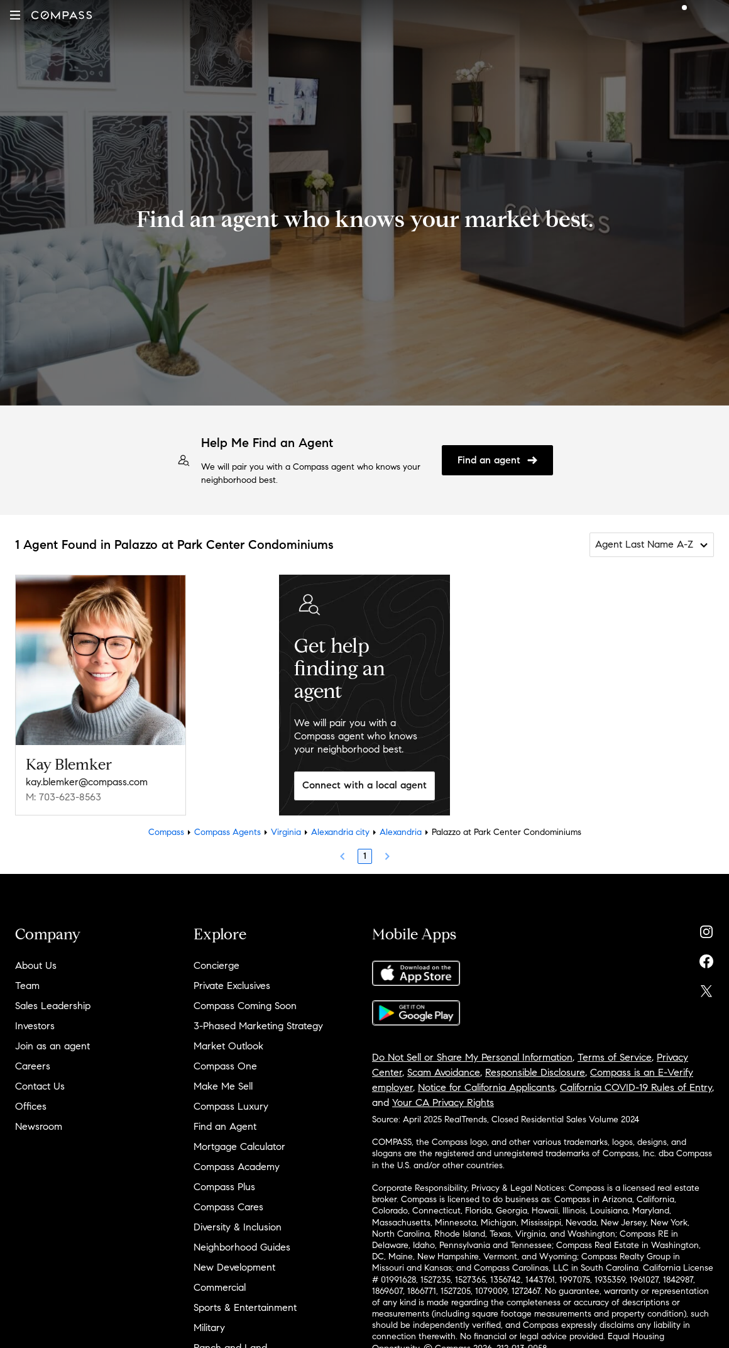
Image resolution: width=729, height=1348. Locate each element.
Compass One (225, 1066)
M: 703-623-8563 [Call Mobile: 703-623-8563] (63, 797)
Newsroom (38, 1126)
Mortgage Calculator (239, 1146)
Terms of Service (615, 1057)
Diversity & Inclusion (238, 1227)
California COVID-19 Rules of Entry (636, 1087)
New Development (234, 1267)
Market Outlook (228, 1046)
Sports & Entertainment (245, 1307)
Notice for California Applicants (486, 1087)
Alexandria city (340, 832)
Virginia (286, 832)
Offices (31, 1106)
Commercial (220, 1287)
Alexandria (401, 832)
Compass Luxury (231, 1106)
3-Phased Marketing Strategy (258, 1026)
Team (27, 986)
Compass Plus (224, 1187)
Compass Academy (237, 1167)
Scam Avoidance (443, 1072)
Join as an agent (52, 1046)
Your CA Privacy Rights (443, 1102)
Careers (32, 1066)
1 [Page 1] (364, 856)
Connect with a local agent (364, 785)
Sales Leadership (52, 1006)
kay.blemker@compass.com (87, 782)
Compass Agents (227, 832)
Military (209, 1328)
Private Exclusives (232, 986)
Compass (166, 832)
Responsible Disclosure (535, 1072)
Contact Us (40, 1086)
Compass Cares (228, 1207)
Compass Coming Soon (245, 1006)
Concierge (216, 965)
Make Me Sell (223, 1086)
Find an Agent (225, 1126)
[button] (15, 15)
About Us (36, 965)
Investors (35, 1026)
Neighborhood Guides (242, 1247)
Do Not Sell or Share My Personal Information (472, 1057)
